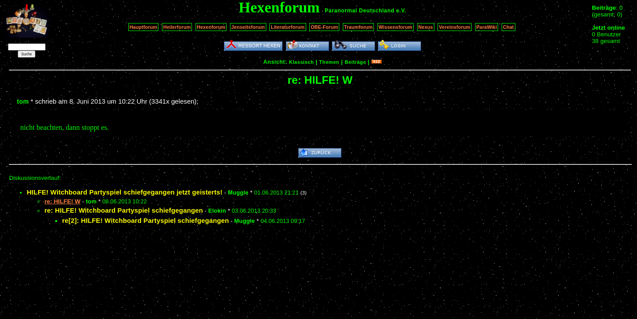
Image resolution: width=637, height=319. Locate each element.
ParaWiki (486, 27)
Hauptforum (143, 27)
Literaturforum (287, 27)
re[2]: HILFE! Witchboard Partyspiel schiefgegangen (145, 220)
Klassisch (301, 62)
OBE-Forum (324, 27)
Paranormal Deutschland (360, 11)
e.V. (401, 11)
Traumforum (358, 27)
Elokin (217, 210)
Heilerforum (177, 27)
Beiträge (355, 62)
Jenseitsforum (248, 27)
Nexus (425, 27)
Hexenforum (211, 27)
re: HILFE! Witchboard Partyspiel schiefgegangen (123, 210)
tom (23, 101)
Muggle (238, 192)
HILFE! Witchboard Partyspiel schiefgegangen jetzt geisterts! (125, 192)
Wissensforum (395, 27)
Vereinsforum (454, 27)
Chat (508, 27)
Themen (329, 62)
